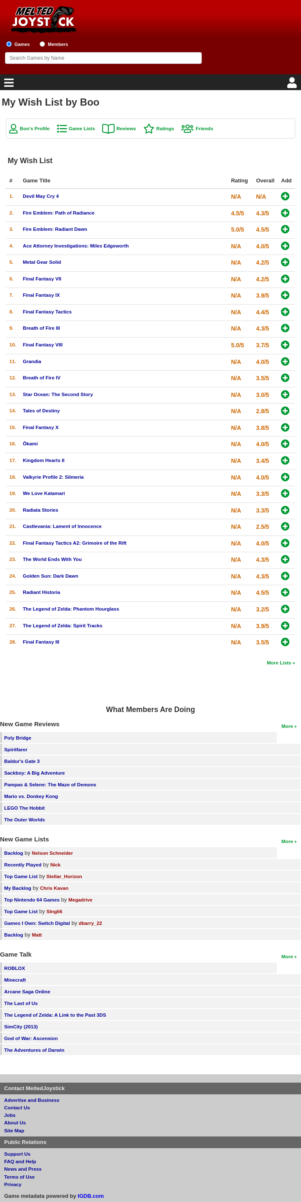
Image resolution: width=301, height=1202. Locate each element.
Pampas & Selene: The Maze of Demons (50, 784)
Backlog (13, 853)
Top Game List (21, 876)
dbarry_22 (90, 923)
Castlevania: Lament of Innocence (62, 526)
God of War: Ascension (31, 1038)
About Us (15, 1122)
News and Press (23, 1169)
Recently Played (23, 864)
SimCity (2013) (21, 1026)
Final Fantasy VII (42, 278)
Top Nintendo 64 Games (32, 899)
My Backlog (17, 888)
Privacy (13, 1184)
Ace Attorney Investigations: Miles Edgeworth (76, 245)
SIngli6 (54, 911)
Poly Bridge (17, 737)
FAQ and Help (20, 1161)
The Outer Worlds (24, 819)
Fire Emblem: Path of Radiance (59, 212)
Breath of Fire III (41, 328)
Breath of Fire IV (41, 377)
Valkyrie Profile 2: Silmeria (53, 477)
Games (22, 44)
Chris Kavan (54, 888)
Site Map (14, 1130)
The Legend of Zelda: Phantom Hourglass (71, 608)
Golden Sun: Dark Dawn (50, 575)
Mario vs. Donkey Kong (31, 796)
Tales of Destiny (41, 410)
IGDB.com (91, 1196)
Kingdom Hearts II (44, 460)
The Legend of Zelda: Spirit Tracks (63, 625)
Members (58, 44)
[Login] (293, 85)
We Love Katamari (44, 493)
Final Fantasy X (41, 427)
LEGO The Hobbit (24, 808)
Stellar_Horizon (64, 876)
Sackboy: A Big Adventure (34, 772)
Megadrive (80, 899)
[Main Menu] (8, 85)
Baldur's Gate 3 (22, 761)
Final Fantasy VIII (43, 344)
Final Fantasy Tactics (47, 311)
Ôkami (30, 443)
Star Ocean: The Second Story (58, 394)
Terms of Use (19, 1176)
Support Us (17, 1154)
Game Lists (82, 128)
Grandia (32, 361)
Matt (37, 934)
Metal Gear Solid (42, 262)
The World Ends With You (52, 559)
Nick (55, 864)
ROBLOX (14, 968)
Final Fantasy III (41, 641)
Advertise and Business (32, 1100)
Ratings (165, 128)
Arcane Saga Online (27, 991)
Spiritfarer (16, 749)
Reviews (126, 128)
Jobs (9, 1115)
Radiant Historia (41, 592)
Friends (204, 128)
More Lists (279, 662)
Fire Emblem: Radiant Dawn (55, 229)
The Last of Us (21, 1003)
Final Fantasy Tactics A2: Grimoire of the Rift (75, 542)
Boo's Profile (35, 128)
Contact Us (17, 1107)
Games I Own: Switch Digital (37, 923)
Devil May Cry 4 (41, 196)
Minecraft (15, 979)
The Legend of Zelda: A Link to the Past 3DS (55, 1015)
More (287, 726)
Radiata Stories (40, 510)
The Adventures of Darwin (34, 1050)
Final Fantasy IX (41, 295)
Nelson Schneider (52, 853)
